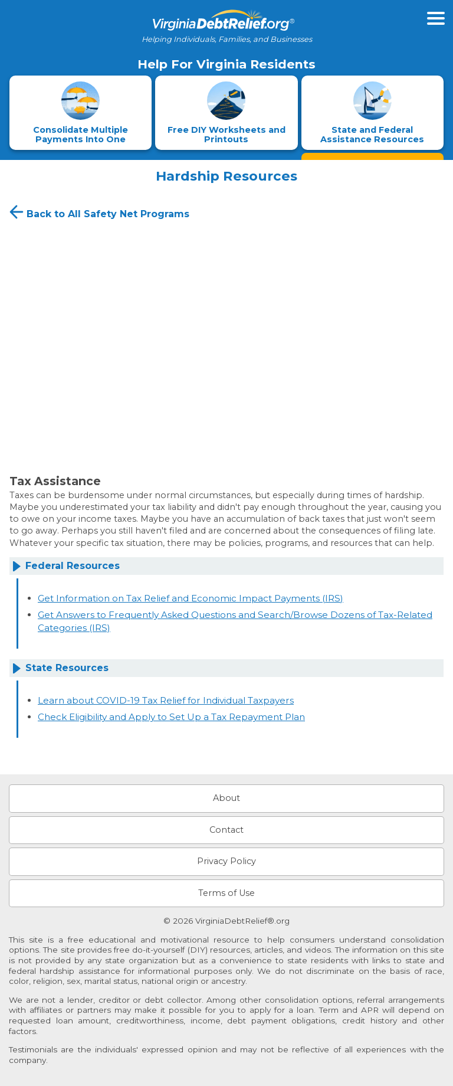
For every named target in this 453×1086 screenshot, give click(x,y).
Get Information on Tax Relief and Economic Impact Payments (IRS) (190, 598)
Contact (226, 830)
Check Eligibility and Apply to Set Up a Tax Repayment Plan (171, 716)
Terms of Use (226, 893)
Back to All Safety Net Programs (97, 212)
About (226, 798)
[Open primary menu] (436, 18)
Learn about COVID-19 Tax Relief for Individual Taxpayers (166, 700)
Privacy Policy (226, 861)
